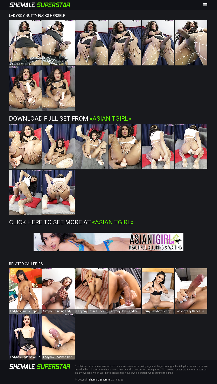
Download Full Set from (70, 118)
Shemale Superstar (100, 379)
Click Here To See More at (71, 222)
